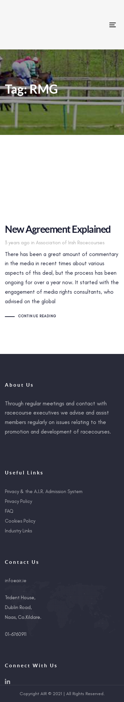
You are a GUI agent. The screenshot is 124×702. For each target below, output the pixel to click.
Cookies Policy (20, 521)
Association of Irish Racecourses (70, 243)
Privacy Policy (18, 501)
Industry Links (18, 531)
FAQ (9, 511)
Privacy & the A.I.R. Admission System (44, 491)
